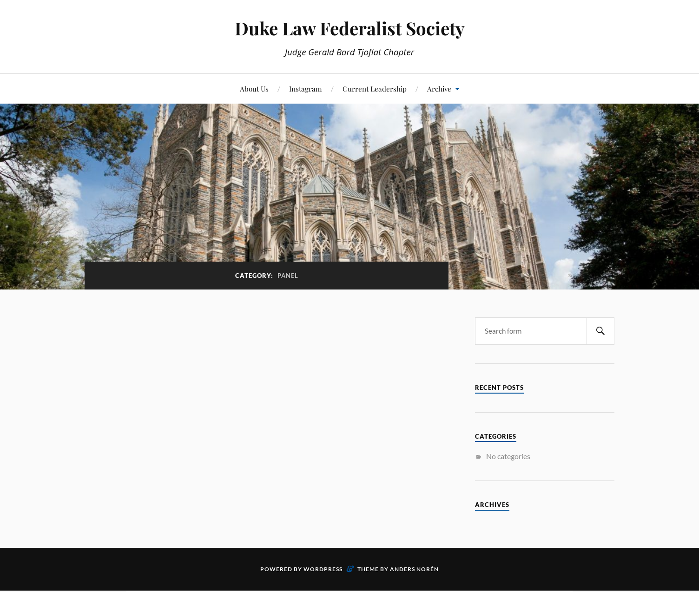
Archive (439, 88)
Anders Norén (414, 569)
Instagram (305, 88)
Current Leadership (375, 88)
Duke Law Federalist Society (350, 28)
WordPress (323, 569)
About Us (254, 88)
